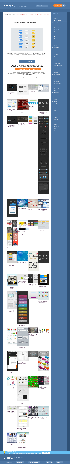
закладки (27, 74)
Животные (56, 54)
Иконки (55, 56)
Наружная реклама (57, 83)
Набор (30, 74)
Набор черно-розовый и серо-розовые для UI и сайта (42, 387)
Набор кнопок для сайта (42, 93)
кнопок (35, 73)
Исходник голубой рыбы (21, 208)
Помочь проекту (58, 5)
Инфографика (56, 81)
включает (32, 73)
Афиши (53, 10)
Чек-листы (59, 462)
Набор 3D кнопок (22, 325)
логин (39, 72)
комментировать (20, 73)
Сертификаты (61, 10)
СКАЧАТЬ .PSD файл (27, 61)
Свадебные (56, 103)
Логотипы (47, 10)
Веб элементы (56, 47)
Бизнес (55, 45)
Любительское (57, 74)
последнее (10, 73)
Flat (54, 36)
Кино (55, 61)
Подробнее (46, 452)
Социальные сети (57, 27)
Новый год (56, 18)
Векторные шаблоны (34, 462)
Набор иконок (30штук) (42, 264)
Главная (5, 0)
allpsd (29, 77)
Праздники (56, 24)
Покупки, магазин (57, 121)
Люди (55, 76)
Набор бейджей (32, 272)
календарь (31, 72)
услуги (14, 73)
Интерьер (56, 58)
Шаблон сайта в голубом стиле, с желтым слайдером (21, 233)
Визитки (29, 10)
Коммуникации (57, 63)
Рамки (34, 10)
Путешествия (56, 126)
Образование (56, 85)
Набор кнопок (32, 227)
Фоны (55, 128)
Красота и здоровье (58, 65)
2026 (55, 15)
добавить (14, 72)
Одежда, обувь (57, 88)
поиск (23, 74)
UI (54, 38)
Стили (55, 110)
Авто (55, 40)
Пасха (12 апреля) (42, 14)
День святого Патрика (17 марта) (30, 14)
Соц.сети (22, 10)
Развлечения (56, 119)
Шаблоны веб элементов (11, 20)
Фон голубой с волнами (21, 262)
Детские (55, 49)
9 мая (48, 14)
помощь (35, 72)
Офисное (55, 90)
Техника (55, 117)
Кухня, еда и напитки (58, 67)
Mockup (55, 34)
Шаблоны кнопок (21, 20)
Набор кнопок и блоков (11, 218)
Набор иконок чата (42, 372)
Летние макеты (7, 16)
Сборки (55, 101)
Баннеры (55, 43)
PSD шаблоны (20, 462)
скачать (26, 72)
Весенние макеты (18, 14)
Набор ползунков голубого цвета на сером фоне (11, 126)
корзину (18, 72)
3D (54, 31)
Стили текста (56, 112)
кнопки (39, 73)
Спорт (55, 108)
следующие (26, 73)
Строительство (57, 115)
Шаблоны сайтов (14, 10)
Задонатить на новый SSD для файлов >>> (27, 69)
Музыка (55, 79)
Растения (55, 99)
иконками (43, 73)
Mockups (40, 10)
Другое (55, 52)
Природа (55, 124)
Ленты (55, 70)
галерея (42, 72)
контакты (23, 72)
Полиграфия (56, 22)
